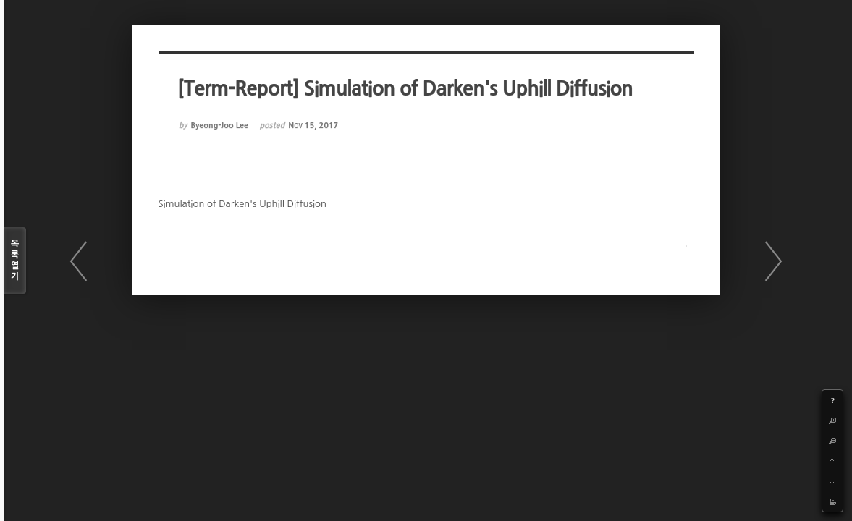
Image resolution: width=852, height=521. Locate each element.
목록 (15, 261)
